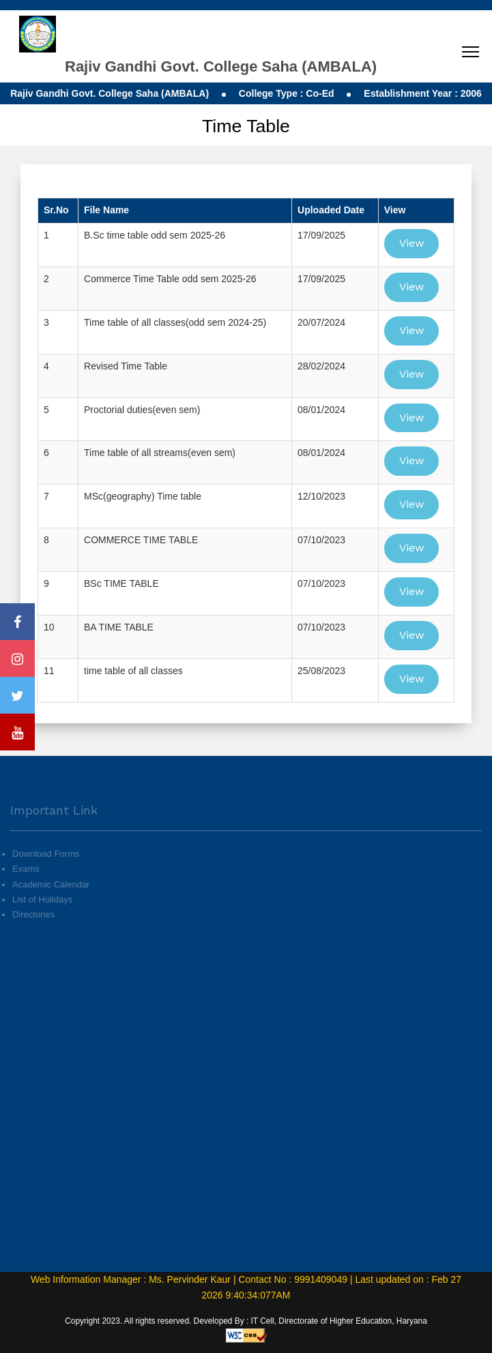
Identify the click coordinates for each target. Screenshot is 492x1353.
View (411, 243)
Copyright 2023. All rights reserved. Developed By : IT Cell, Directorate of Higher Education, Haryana (246, 1321)
